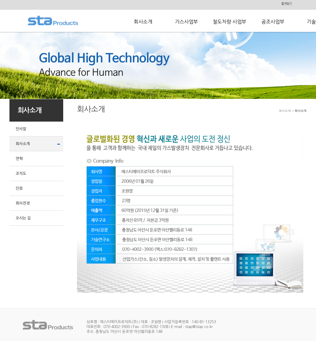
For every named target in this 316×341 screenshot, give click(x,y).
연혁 (19, 159)
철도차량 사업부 (229, 21)
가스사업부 (186, 21)
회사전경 (23, 203)
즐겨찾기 (286, 3)
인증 (19, 188)
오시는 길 (23, 218)
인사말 (21, 129)
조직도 (21, 173)
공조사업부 (272, 21)
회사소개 (143, 21)
